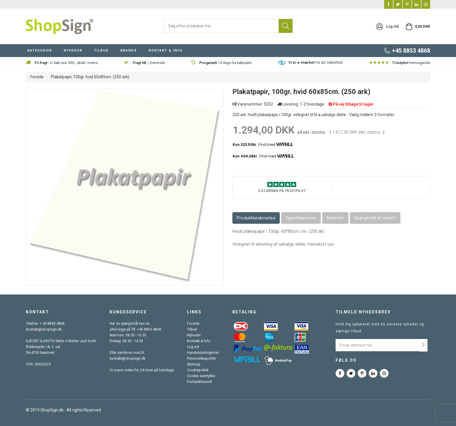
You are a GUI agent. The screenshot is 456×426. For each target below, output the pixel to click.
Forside (37, 76)
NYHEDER (73, 50)
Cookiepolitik (198, 370)
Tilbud (192, 329)
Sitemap (194, 364)
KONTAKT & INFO (166, 50)
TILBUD (101, 50)
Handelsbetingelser (203, 353)
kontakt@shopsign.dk (43, 329)
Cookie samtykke (201, 376)
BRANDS (128, 50)
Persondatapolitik (201, 358)
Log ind (193, 347)
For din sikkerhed (315, 63)
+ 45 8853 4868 (52, 324)
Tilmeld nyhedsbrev (363, 312)
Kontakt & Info (199, 341)
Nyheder (194, 335)
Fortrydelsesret (200, 382)
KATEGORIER (39, 50)
